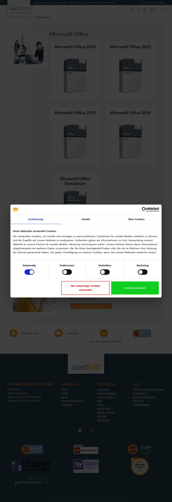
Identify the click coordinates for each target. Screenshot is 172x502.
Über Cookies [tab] (136, 219)
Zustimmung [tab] (35, 219)
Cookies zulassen (135, 287)
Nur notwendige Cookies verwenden (85, 287)
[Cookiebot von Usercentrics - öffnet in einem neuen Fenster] (144, 209)
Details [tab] (86, 219)
